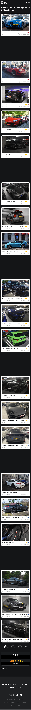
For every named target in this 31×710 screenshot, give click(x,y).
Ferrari (4, 105)
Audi (3, 348)
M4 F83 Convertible (10, 589)
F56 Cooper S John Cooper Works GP (15, 227)
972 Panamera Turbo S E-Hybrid (16, 420)
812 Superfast (10, 542)
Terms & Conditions (10, 702)
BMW (3, 324)
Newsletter (15, 688)
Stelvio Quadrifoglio (14, 33)
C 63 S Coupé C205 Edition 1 (19, 614)
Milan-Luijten (6, 82)
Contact (23, 684)
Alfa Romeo (5, 33)
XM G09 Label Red (10, 395)
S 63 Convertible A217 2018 (18, 517)
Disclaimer (15, 706)
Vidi (4, 422)
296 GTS (8, 130)
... (21, 646)
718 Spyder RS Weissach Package (16, 202)
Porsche (4, 80)
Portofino (8, 155)
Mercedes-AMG (6, 299)
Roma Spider (9, 105)
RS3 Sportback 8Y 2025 (11, 348)
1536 (26, 646)
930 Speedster (11, 80)
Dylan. (4, 35)
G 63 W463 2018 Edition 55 (18, 299)
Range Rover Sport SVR (15, 639)
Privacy (24, 702)
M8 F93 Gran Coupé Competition (14, 324)
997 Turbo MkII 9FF (12, 492)
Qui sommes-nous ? (10, 684)
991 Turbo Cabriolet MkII (14, 251)
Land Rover (5, 639)
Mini (3, 227)
